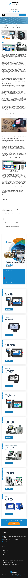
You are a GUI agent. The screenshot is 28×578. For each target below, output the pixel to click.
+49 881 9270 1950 (15, 11)
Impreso (4, 548)
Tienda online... (8, 309)
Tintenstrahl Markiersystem (7, 562)
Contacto (22, 14)
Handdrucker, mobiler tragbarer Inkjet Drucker (11, 564)
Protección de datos (6, 550)
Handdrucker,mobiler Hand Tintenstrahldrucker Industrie (12, 560)
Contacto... (14, 523)
